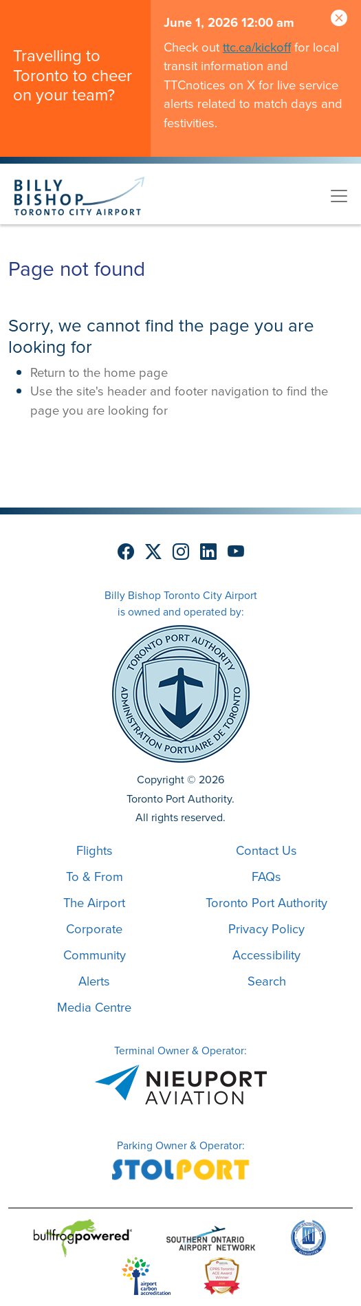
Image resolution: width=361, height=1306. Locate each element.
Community (94, 955)
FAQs (266, 876)
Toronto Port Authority (266, 902)
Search (267, 981)
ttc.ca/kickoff (257, 47)
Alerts (94, 981)
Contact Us (266, 850)
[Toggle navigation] (339, 196)
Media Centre (94, 1007)
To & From (94, 876)
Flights (94, 850)
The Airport (94, 902)
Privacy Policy (266, 928)
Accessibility (266, 955)
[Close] (339, 19)
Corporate (94, 928)
